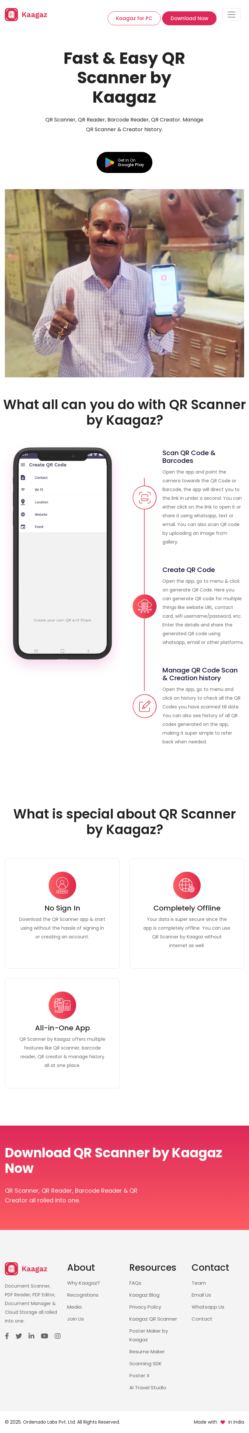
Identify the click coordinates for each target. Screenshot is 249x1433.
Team (199, 1282)
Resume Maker (147, 1351)
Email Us (201, 1294)
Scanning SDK (145, 1363)
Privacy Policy (145, 1306)
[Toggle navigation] (231, 14)
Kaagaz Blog (144, 1294)
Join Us (75, 1318)
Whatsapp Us (208, 1306)
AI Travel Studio (147, 1387)
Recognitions (83, 1294)
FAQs (135, 1282)
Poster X (139, 1375)
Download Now (189, 18)
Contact (202, 1318)
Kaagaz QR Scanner (153, 1318)
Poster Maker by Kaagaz (148, 1335)
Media (74, 1306)
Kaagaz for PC (134, 18)
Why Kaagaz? (83, 1282)
